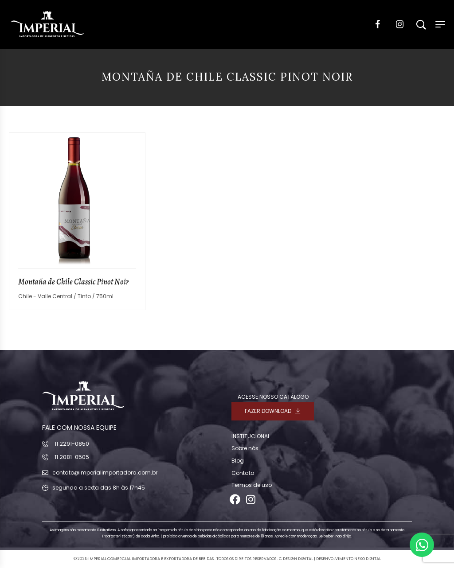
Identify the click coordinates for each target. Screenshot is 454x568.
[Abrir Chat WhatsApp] (422, 545)
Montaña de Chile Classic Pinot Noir (73, 281)
